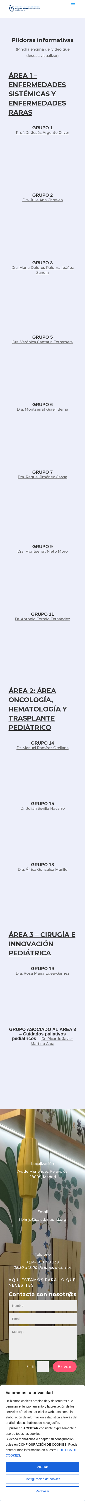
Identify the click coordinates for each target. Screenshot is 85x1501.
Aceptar (42, 1467)
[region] (42, 1443)
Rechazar (42, 1491)
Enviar (65, 1366)
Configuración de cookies (42, 1479)
